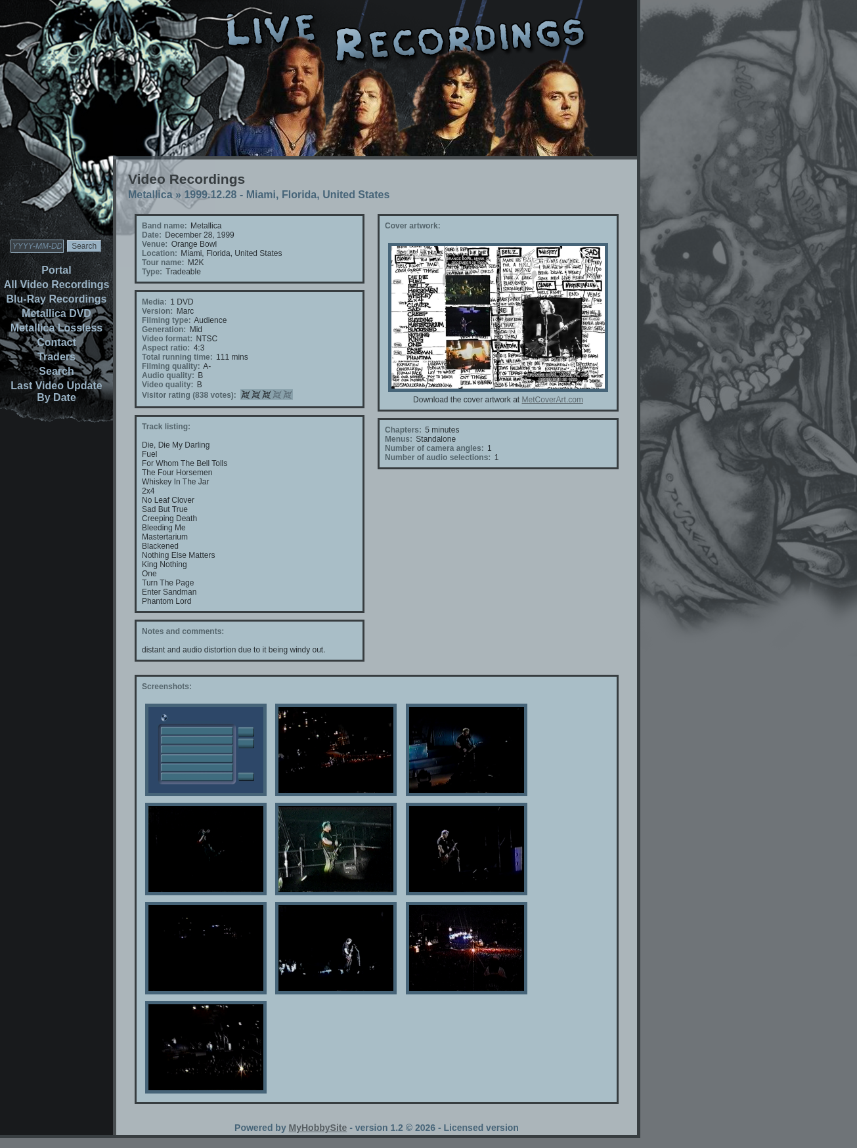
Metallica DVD (56, 313)
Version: (157, 311)
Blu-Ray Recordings (57, 299)
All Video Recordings (57, 284)
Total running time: (177, 357)
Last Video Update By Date (56, 391)
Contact (56, 342)
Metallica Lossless (57, 327)
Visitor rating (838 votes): (189, 395)
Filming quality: (171, 366)
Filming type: (166, 320)
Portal (56, 270)
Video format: (167, 338)
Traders (56, 356)
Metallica (150, 194)
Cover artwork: (413, 225)
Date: (152, 235)
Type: (152, 271)
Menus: (398, 439)
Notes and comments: (183, 631)
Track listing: (166, 426)
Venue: (154, 244)
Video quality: (167, 384)
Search (56, 371)
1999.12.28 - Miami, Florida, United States (286, 194)
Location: (159, 253)
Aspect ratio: (166, 347)
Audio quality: (168, 375)
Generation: (164, 329)
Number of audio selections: (438, 457)
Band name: (164, 225)
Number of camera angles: (434, 448)
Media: (154, 302)
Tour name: (163, 262)
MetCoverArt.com (552, 399)
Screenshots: (167, 686)
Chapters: (403, 430)
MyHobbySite (318, 1127)
